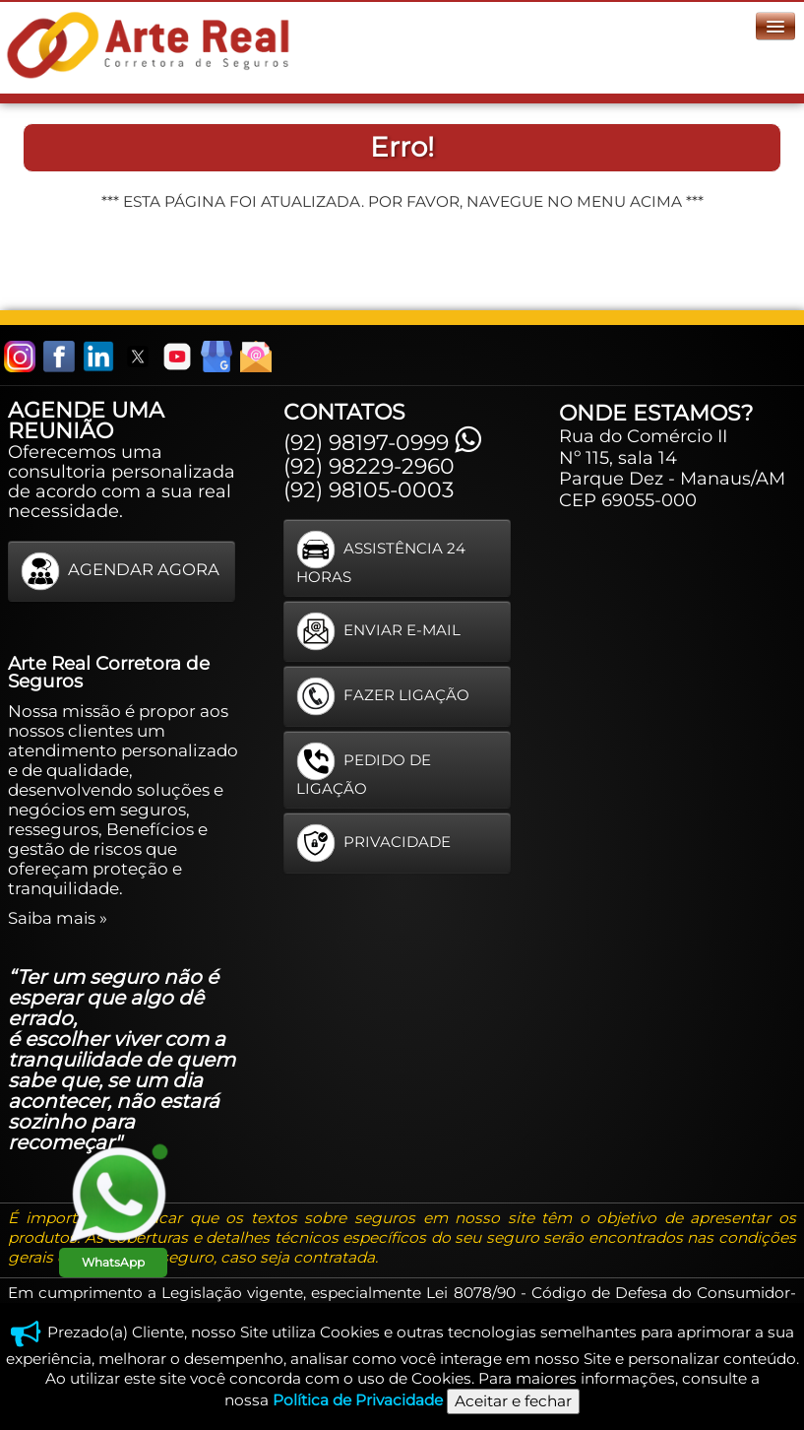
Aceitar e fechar (513, 1401)
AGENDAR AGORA (120, 571)
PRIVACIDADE (373, 843)
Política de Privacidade (358, 1400)
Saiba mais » (57, 918)
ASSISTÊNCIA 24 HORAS (380, 558)
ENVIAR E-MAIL (378, 631)
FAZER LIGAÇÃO (382, 696)
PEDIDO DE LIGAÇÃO (363, 770)
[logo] (151, 44)
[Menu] (775, 26)
